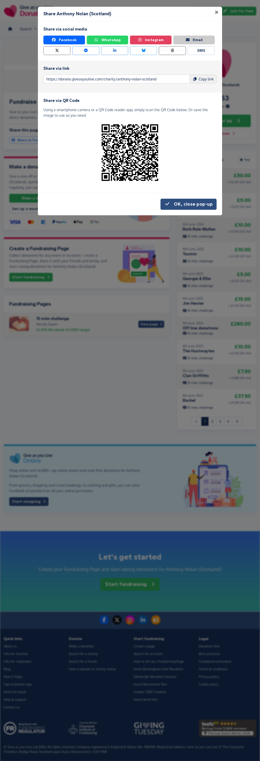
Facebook (64, 40)
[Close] (216, 12)
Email (194, 40)
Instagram (151, 40)
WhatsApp (107, 40)
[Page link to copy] (116, 79)
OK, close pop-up (188, 204)
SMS (201, 50)
